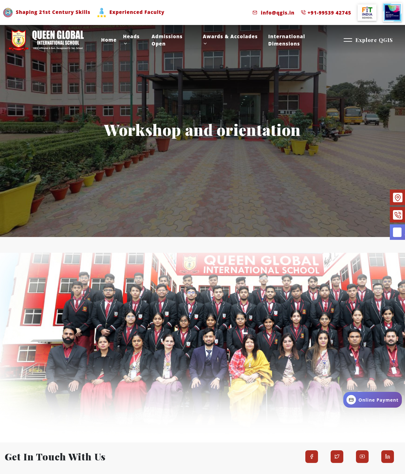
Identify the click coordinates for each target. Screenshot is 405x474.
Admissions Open (167, 40)
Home (109, 40)
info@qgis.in (273, 12)
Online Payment (372, 399)
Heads (131, 39)
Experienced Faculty (131, 12)
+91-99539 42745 (326, 12)
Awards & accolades (230, 39)
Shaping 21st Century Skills (46, 12)
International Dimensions (286, 40)
